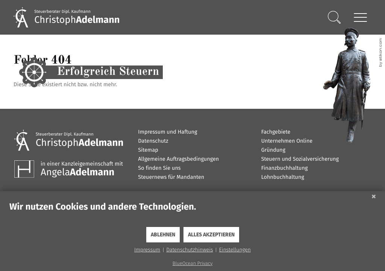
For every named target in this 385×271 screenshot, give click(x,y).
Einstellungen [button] (235, 250)
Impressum (147, 250)
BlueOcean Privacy (192, 263)
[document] (192, 213)
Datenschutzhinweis (189, 250)
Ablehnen (163, 235)
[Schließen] (373, 196)
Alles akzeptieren (211, 235)
